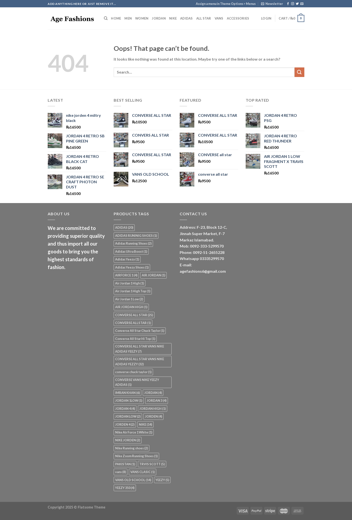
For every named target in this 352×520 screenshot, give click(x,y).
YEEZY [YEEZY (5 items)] (162, 480)
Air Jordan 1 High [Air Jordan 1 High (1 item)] (129, 283)
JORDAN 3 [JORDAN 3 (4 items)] (156, 400)
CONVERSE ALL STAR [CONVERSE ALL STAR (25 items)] (134, 315)
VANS (219, 18)
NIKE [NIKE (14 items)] (145, 424)
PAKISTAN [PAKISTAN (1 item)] (125, 464)
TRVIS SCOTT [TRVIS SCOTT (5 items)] (152, 464)
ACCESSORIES (238, 18)
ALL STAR (203, 18)
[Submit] (299, 72)
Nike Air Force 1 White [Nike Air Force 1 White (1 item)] (133, 432)
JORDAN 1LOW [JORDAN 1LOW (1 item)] (128, 400)
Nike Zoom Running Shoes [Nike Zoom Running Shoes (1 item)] (136, 456)
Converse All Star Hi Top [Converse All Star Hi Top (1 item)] (135, 339)
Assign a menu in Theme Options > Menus (226, 4)
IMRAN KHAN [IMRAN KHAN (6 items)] (127, 393)
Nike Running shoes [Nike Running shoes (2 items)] (131, 448)
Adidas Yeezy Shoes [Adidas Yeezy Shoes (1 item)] (132, 267)
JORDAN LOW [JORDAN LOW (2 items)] (128, 416)
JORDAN (159, 18)
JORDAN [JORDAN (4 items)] (153, 393)
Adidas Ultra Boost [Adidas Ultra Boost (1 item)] (131, 251)
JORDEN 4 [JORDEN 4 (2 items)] (124, 424)
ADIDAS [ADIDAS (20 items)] (124, 227)
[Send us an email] (301, 4)
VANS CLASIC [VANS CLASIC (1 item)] (142, 472)
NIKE (173, 18)
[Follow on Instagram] (292, 4)
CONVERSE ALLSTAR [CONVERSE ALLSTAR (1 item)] (133, 323)
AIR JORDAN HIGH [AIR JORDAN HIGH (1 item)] (131, 307)
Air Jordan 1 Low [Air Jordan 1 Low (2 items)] (129, 299)
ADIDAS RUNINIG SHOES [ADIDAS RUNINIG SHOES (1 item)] (136, 236)
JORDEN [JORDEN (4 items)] (153, 416)
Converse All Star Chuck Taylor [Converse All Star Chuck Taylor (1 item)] (139, 331)
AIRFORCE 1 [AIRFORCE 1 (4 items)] (126, 275)
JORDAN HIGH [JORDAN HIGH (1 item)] (152, 409)
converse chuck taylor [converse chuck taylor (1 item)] (133, 372)
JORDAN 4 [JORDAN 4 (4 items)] (125, 409)
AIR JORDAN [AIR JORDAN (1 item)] (153, 275)
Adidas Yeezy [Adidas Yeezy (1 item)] (127, 259)
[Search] (106, 18)
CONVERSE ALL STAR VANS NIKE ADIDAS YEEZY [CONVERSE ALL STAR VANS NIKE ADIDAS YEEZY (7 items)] (139, 348)
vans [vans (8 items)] (120, 472)
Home (116, 18)
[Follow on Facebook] (287, 4)
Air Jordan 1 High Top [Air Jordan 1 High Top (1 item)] (132, 291)
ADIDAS (186, 18)
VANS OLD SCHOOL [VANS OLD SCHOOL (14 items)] (133, 480)
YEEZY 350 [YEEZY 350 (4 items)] (124, 488)
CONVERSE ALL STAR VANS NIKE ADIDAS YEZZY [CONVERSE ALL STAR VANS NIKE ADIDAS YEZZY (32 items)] (139, 361)
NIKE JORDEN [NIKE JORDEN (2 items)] (127, 440)
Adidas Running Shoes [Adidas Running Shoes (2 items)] (133, 243)
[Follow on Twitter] (297, 4)
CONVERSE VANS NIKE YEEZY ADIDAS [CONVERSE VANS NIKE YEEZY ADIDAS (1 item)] (137, 382)
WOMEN (141, 18)
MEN (128, 18)
